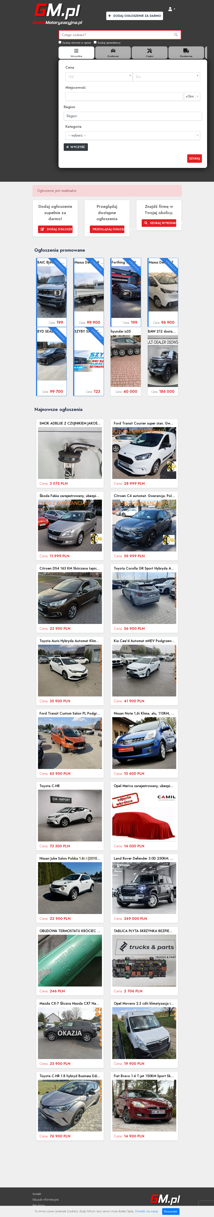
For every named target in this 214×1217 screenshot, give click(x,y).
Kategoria (73, 126)
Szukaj (194, 158)
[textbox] (99, 77)
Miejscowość (75, 87)
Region (69, 106)
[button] (172, 9)
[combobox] (99, 76)
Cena (69, 67)
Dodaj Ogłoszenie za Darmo (134, 16)
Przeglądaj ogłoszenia (108, 229)
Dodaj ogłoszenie (57, 229)
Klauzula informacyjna (46, 1199)
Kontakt (37, 1194)
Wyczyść (76, 147)
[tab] (76, 52)
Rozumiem (171, 1211)
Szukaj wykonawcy (160, 223)
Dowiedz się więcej (146, 1211)
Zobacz (52, 292)
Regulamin (39, 1205)
